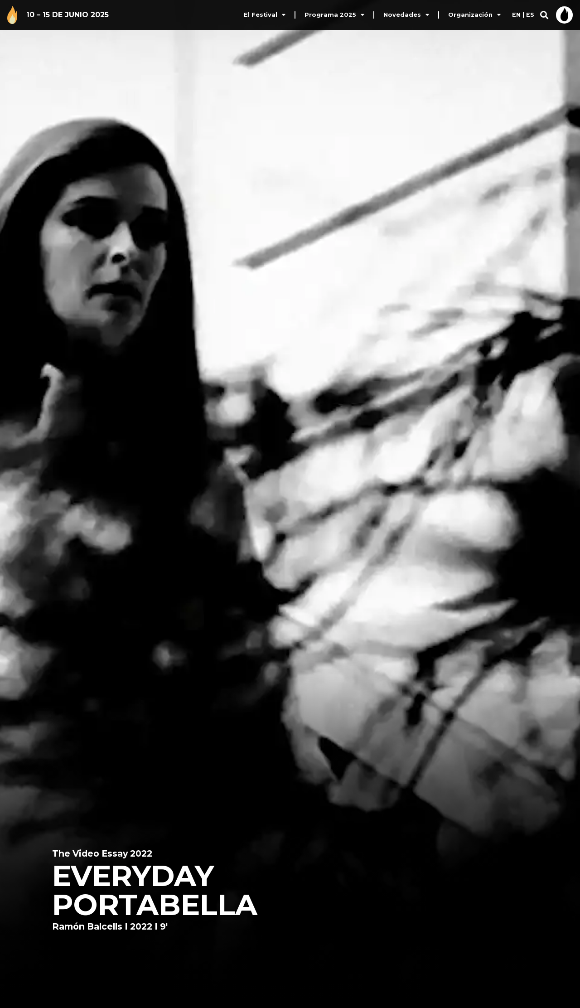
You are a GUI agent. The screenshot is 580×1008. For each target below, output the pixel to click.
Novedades (406, 15)
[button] (543, 15)
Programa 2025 (334, 15)
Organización (474, 15)
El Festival (264, 15)
